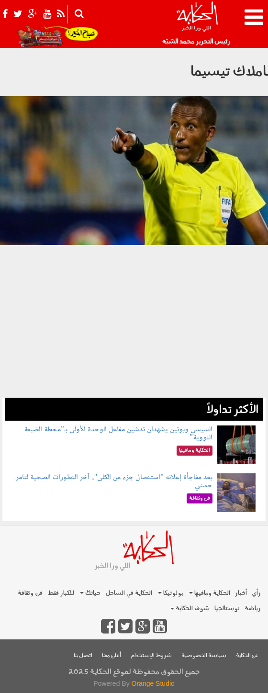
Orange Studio (153, 683)
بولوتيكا (170, 593)
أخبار (241, 593)
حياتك (90, 593)
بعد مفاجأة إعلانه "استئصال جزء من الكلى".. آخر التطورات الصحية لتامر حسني (114, 481)
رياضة (253, 608)
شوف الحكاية (190, 608)
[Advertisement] (134, 331)
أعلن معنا (111, 656)
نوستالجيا (227, 608)
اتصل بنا (83, 656)
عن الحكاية (247, 656)
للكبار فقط (60, 593)
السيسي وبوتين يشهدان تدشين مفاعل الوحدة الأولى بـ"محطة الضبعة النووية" (118, 434)
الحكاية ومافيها (209, 593)
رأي (256, 593)
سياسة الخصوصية (203, 656)
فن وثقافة (30, 593)
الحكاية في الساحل (128, 593)
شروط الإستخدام (151, 656)
